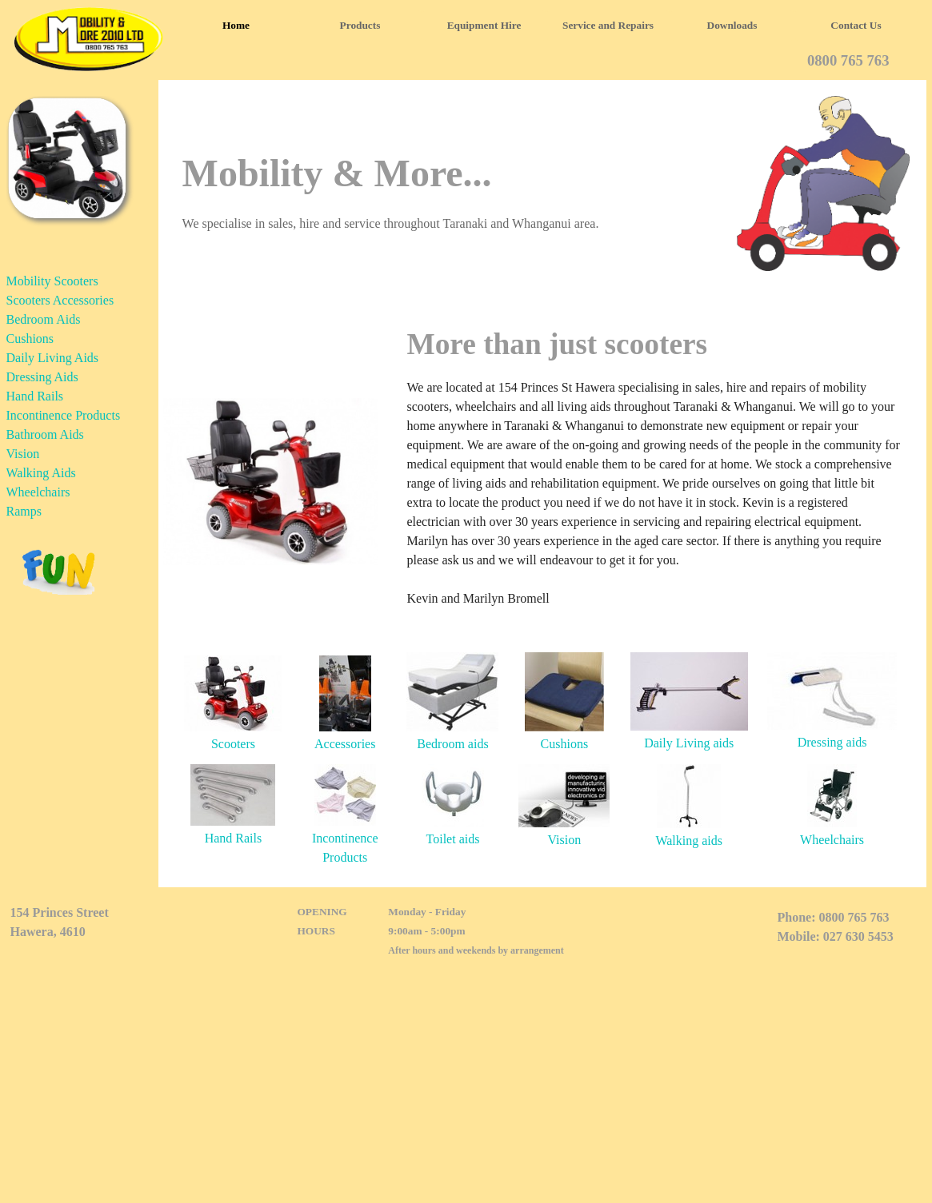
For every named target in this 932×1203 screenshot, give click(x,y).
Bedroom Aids (43, 319)
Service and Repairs (608, 25)
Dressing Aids (42, 377)
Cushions (30, 338)
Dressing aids (832, 742)
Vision (23, 453)
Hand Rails (35, 396)
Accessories (344, 744)
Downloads (732, 25)
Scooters (233, 744)
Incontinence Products (63, 415)
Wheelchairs (38, 492)
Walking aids (688, 840)
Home (236, 25)
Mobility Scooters (52, 281)
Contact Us (855, 25)
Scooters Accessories (60, 300)
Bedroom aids (452, 744)
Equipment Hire (484, 25)
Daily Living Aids (52, 357)
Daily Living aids (689, 743)
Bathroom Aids (45, 434)
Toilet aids (453, 839)
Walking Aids (41, 473)
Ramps (24, 511)
